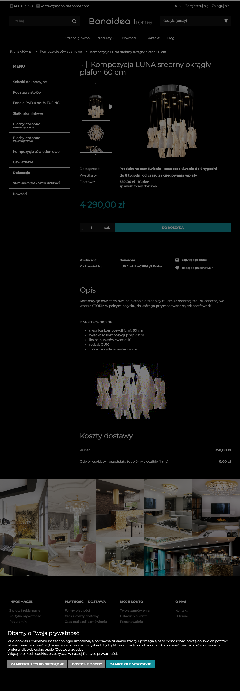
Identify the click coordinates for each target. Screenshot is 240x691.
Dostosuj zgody (87, 664)
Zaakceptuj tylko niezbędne (37, 664)
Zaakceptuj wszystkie (130, 664)
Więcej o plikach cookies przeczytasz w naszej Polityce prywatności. (63, 654)
